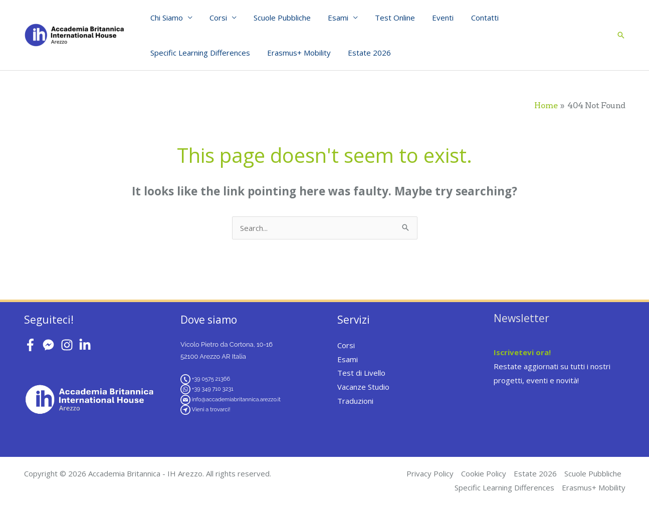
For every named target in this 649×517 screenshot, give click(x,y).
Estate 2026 (364, 53)
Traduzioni (355, 401)
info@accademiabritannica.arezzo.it (236, 399)
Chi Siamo (165, 18)
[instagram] (69, 345)
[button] (620, 35)
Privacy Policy (430, 473)
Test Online (386, 18)
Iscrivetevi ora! (522, 352)
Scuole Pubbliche (277, 18)
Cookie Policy (483, 473)
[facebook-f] (32, 345)
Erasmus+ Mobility (296, 53)
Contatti (471, 18)
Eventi (432, 18)
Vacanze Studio (363, 387)
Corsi (215, 18)
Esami (331, 18)
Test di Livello (361, 373)
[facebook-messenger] (50, 345)
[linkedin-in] (87, 345)
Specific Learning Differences (199, 53)
